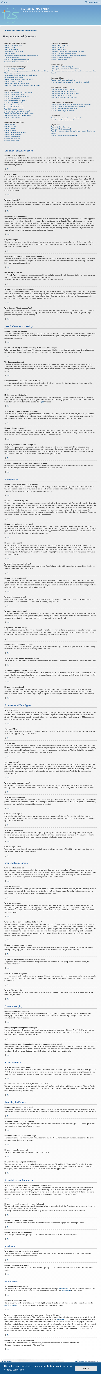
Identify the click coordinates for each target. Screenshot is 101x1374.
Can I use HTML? (10, 126)
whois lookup (61, 1319)
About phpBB (66, 1291)
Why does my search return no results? (64, 91)
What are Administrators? (59, 45)
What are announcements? (13, 134)
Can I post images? (10, 130)
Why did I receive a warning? (13, 109)
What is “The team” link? (59, 59)
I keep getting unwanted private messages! (65, 69)
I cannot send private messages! (62, 67)
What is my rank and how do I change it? (17, 83)
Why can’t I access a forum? (13, 105)
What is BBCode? (10, 124)
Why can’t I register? (11, 49)
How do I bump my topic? (12, 117)
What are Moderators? (58, 47)
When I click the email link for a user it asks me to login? (22, 85)
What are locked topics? (12, 139)
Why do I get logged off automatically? (16, 59)
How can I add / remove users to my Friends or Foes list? (70, 82)
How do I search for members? (61, 95)
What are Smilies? (10, 128)
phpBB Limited (64, 1289)
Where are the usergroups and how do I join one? (67, 51)
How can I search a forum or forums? (63, 89)
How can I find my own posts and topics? (64, 97)
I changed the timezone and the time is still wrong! (20, 75)
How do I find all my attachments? (62, 120)
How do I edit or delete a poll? (14, 102)
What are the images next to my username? (18, 79)
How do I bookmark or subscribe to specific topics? (68, 106)
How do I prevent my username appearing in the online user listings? (26, 71)
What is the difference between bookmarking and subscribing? (71, 104)
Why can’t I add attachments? (14, 107)
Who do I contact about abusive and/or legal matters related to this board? (73, 132)
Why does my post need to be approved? (17, 115)
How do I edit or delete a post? (14, 94)
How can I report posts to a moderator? (17, 111)
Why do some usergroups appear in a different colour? (69, 55)
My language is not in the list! (14, 77)
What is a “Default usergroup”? (61, 57)
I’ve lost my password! (11, 57)
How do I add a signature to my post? (16, 96)
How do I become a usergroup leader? (64, 53)
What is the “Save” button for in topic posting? (19, 113)
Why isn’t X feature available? (61, 129)
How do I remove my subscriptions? (63, 111)
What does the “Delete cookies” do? (16, 62)
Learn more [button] (18, 1370)
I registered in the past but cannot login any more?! (21, 55)
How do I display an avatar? (13, 81)
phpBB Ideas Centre (11, 1305)
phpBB (42, 402)
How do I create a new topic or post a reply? (18, 92)
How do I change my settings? (14, 69)
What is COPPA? (10, 47)
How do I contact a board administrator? (64, 135)
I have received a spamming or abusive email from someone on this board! (73, 72)
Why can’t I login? (10, 53)
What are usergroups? (58, 49)
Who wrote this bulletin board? (61, 127)
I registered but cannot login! (13, 51)
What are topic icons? (11, 141)
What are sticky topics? (12, 136)
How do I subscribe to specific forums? (64, 108)
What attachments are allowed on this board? (66, 118)
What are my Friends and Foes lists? (63, 80)
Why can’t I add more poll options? (15, 100)
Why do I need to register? (13, 45)
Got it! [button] (86, 1368)
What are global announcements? (15, 132)
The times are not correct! (12, 73)
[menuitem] (4, 2)
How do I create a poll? (12, 98)
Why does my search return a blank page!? (65, 93)
